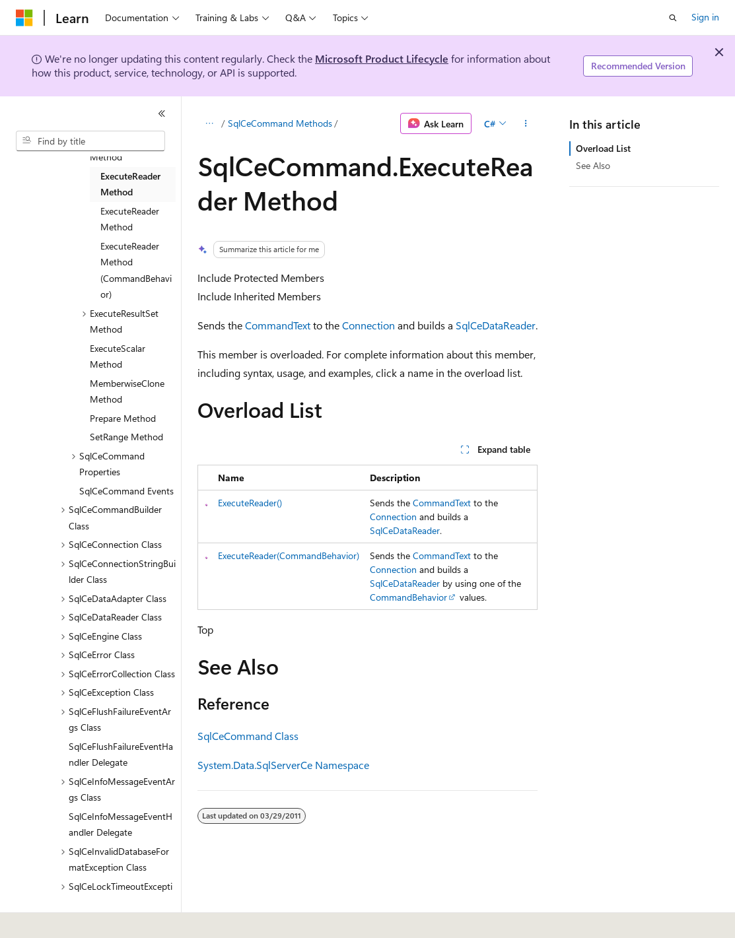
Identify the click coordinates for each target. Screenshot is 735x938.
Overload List (603, 148)
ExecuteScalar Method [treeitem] (117, 356)
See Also (593, 165)
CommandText (277, 325)
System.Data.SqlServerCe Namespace (283, 765)
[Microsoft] (24, 17)
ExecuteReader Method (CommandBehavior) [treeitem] (136, 270)
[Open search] (673, 18)
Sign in (705, 17)
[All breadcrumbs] (209, 123)
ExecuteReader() (250, 502)
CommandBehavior (408, 597)
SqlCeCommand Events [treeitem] (126, 491)
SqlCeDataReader (496, 325)
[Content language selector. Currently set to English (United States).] (76, 918)
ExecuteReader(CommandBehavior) (288, 555)
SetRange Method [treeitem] (126, 436)
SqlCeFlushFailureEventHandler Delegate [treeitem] (121, 754)
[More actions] (526, 123)
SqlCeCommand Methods (280, 123)
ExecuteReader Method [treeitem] (130, 184)
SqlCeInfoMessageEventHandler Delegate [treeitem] (120, 824)
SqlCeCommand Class (247, 736)
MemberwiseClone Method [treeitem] (127, 391)
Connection (368, 325)
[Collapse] (162, 113)
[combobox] (90, 141)
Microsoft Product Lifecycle (381, 58)
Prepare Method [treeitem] (123, 418)
